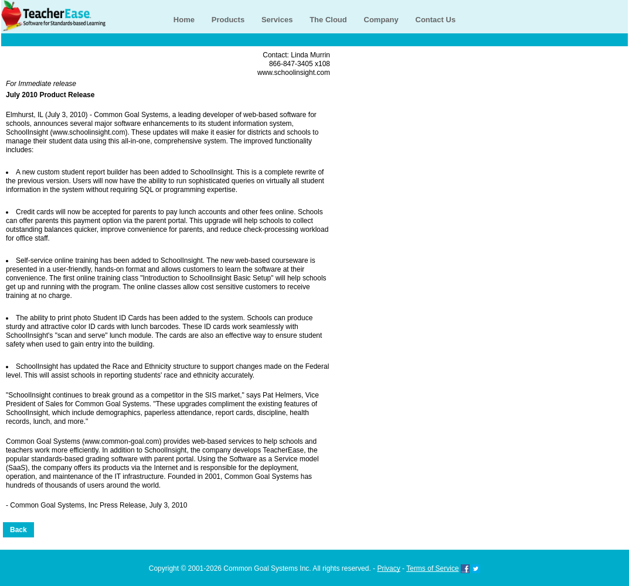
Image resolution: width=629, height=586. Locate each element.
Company (381, 19)
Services (277, 19)
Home (184, 19)
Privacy (388, 568)
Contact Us (436, 19)
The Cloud (328, 19)
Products (228, 19)
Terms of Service (432, 568)
